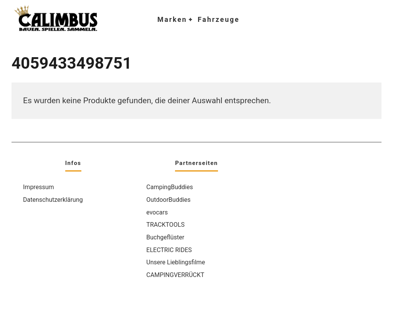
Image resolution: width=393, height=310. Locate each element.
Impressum (38, 187)
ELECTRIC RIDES (169, 250)
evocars (157, 212)
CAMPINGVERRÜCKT (175, 275)
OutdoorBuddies (168, 199)
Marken (172, 19)
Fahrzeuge (218, 19)
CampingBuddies (169, 187)
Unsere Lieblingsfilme (175, 262)
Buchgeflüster (165, 237)
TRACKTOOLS (165, 224)
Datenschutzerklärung (53, 199)
